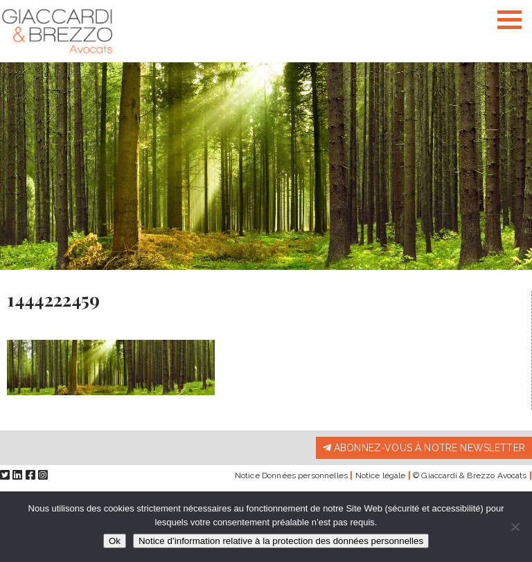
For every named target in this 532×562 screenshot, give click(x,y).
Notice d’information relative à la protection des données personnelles (281, 541)
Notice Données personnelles (291, 475)
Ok (115, 541)
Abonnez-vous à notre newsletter (424, 447)
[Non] (515, 527)
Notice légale (380, 475)
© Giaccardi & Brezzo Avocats (469, 475)
